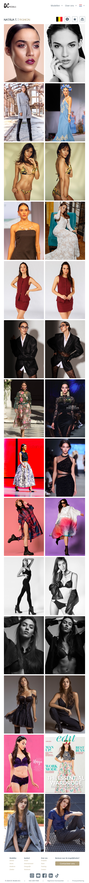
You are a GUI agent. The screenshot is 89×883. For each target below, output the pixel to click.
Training (43, 866)
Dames (12, 861)
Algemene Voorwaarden (55, 881)
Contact (43, 869)
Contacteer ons (67, 863)
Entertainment (28, 864)
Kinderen (12, 866)
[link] (82, 5)
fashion (24, 19)
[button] (67, 19)
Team (42, 864)
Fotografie (27, 866)
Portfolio (44, 861)
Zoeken (12, 869)
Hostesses (27, 869)
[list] (57, 5)
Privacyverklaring (78, 881)
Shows (26, 861)
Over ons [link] (69, 5)
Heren (11, 864)
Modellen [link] (55, 5)
